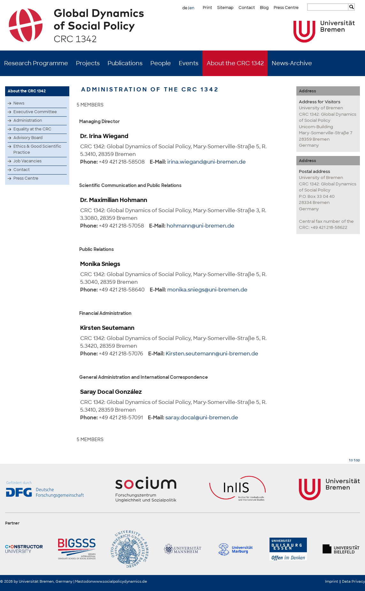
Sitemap (225, 7)
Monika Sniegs (100, 264)
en (191, 8)
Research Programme (36, 63)
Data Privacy (353, 581)
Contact (247, 7)
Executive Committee (35, 111)
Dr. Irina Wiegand (104, 136)
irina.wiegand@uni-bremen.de (206, 162)
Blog (264, 7)
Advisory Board (27, 137)
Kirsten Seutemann (107, 328)
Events (188, 63)
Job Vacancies (27, 161)
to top (354, 460)
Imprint (331, 581)
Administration (27, 120)
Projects (88, 63)
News (18, 103)
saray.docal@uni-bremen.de (201, 417)
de (184, 8)
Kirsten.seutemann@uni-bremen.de (212, 353)
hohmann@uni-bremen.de (200, 225)
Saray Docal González (111, 392)
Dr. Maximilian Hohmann (113, 200)
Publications (125, 63)
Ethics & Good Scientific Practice (37, 149)
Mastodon (84, 581)
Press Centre (286, 7)
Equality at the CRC (32, 129)
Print (207, 7)
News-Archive (292, 63)
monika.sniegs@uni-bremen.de (207, 289)
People (160, 63)
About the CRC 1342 (235, 63)
